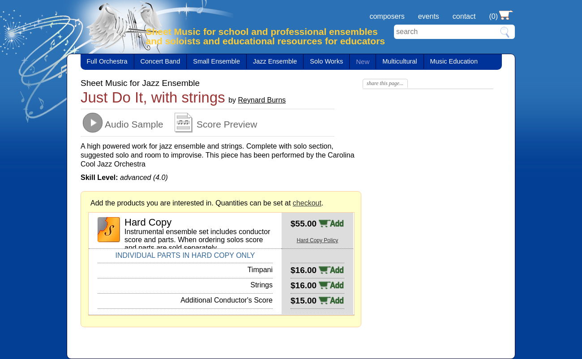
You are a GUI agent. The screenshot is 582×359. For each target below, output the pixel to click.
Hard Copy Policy (317, 240)
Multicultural (399, 61)
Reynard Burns (262, 100)
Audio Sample (134, 124)
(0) (493, 16)
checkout (307, 203)
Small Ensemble (216, 61)
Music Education (454, 61)
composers (386, 16)
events (428, 16)
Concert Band (160, 61)
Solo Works (326, 61)
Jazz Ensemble (275, 61)
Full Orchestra (107, 61)
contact (464, 16)
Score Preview (227, 124)
